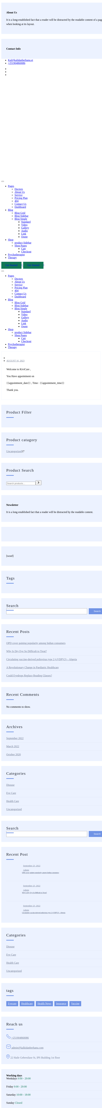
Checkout (26, 251)
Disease (10, 785)
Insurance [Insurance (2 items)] (61, 1003)
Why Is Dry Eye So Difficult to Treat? (26, 651)
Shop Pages (21, 245)
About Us (20, 192)
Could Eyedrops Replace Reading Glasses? (29, 675)
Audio (24, 230)
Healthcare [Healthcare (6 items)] (27, 1003)
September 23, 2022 (31, 865)
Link (23, 233)
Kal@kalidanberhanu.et (20, 60)
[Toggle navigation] (2, 181)
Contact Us (20, 204)
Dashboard (20, 207)
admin (26, 870)
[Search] (38, 482)
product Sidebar (23, 242)
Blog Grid (20, 212)
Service (18, 195)
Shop (10, 239)
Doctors (19, 189)
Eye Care (11, 793)
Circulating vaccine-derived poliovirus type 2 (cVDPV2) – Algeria (41, 659)
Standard (26, 221)
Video (24, 224)
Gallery (25, 227)
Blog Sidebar (21, 215)
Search (12, 605)
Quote (24, 236)
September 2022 (14, 738)
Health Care (12, 801)
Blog (10, 209)
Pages (11, 186)
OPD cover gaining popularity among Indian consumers (35, 643)
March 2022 (12, 746)
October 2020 (13, 754)
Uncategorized (14, 809)
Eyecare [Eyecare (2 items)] (12, 1003)
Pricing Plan (21, 198)
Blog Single (21, 218)
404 (17, 201)
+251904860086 (16, 63)
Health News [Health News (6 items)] (44, 1003)
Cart (23, 248)
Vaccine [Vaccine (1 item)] (75, 1003)
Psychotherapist (16, 254)
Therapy (12, 257)
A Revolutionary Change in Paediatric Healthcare (32, 667)
